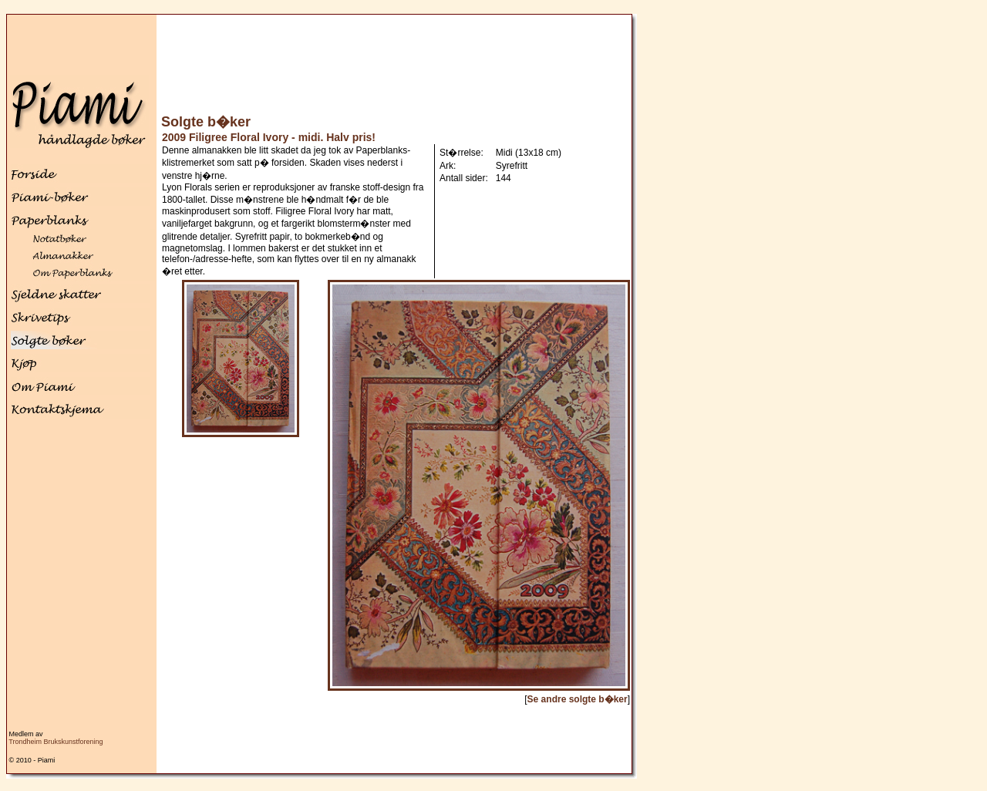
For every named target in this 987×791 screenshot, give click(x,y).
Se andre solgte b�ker (577, 699)
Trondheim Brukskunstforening (55, 742)
